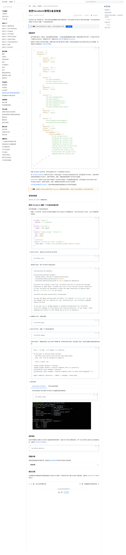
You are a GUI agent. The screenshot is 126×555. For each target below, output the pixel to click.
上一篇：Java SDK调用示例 (37, 499)
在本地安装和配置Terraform (39, 195)
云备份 (11, 7)
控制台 (110, 2)
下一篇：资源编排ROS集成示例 (89, 499)
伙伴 (48, 3)
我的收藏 (95, 21)
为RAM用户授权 (46, 49)
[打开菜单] (3, 3)
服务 (52, 3)
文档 (102, 2)
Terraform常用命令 (40, 457)
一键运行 (69, 32)
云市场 (43, 3)
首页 (30, 11)
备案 (106, 2)
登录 (121, 2)
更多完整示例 (53, 476)
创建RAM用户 (60, 44)
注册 (114, 2)
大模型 (18, 3)
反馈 (66, 508)
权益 (34, 3)
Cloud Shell (34, 190)
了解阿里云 (58, 3)
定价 (38, 3)
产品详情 (86, 21)
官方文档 (4, 7)
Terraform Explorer (38, 185)
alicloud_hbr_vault (34, 210)
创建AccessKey (70, 44)
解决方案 (28, 3)
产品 (23, 3)
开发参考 (40, 11)
